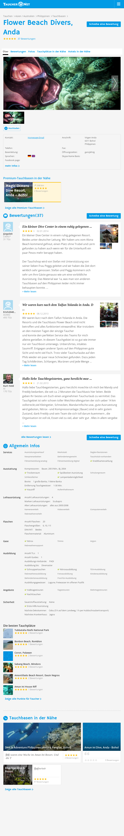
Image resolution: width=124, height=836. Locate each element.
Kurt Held (8, 385)
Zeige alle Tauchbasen (18, 789)
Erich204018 (9, 312)
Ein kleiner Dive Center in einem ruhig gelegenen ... (57, 226)
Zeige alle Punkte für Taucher (22, 699)
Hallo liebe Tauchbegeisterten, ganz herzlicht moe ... (57, 378)
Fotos (31, 51)
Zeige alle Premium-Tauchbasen (23, 208)
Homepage (33, 137)
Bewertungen (18, 51)
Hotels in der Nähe (79, 51)
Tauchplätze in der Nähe (51, 51)
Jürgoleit (8, 233)
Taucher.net (16, 4)
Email (41, 137)
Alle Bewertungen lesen (35, 437)
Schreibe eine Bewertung (103, 24)
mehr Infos (11, 166)
